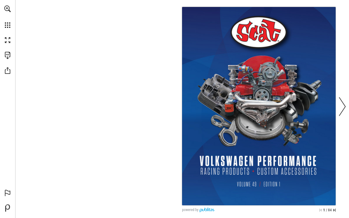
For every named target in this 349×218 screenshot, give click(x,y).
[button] (7, 8)
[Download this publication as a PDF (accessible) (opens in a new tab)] (7, 55)
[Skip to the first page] (320, 210)
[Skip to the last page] (334, 210)
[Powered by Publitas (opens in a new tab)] (7, 208)
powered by (190, 210)
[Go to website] (259, 32)
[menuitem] (7, 16)
